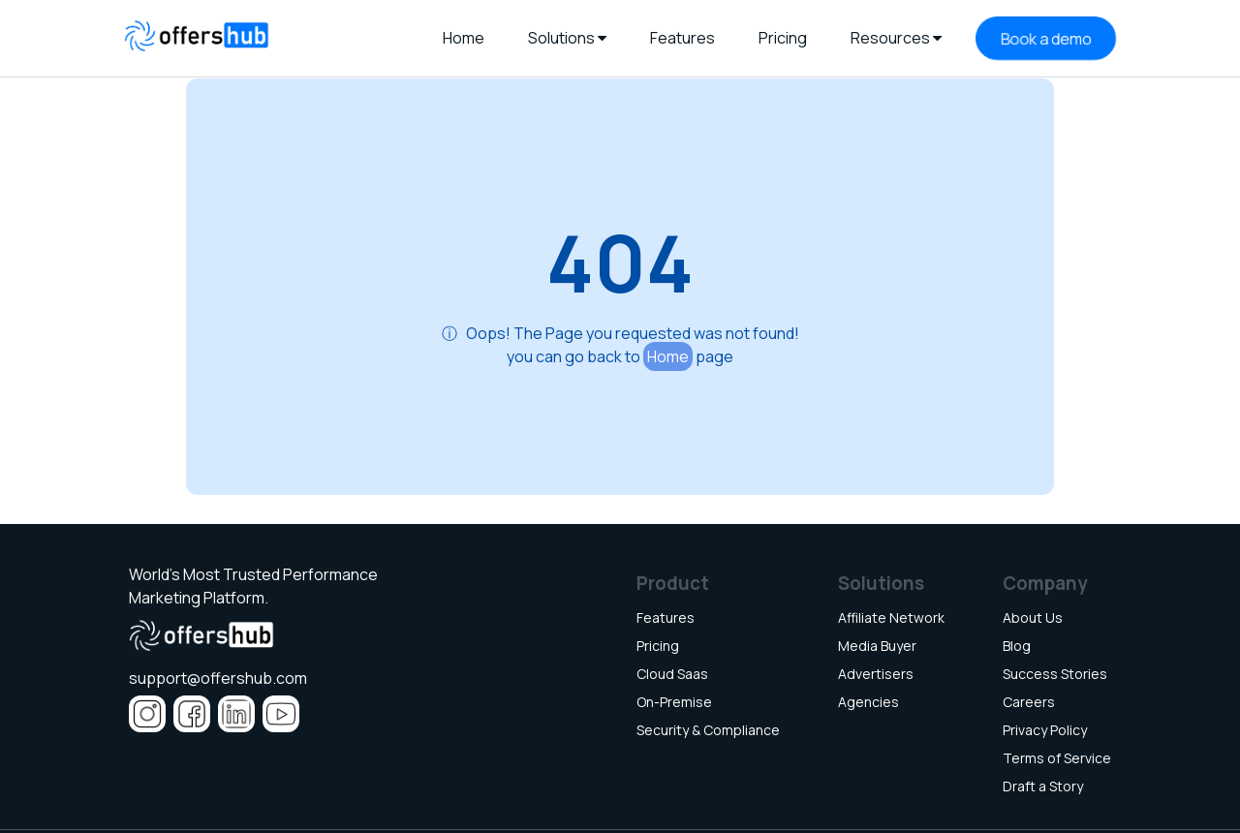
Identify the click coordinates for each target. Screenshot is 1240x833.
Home (668, 356)
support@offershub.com (218, 678)
